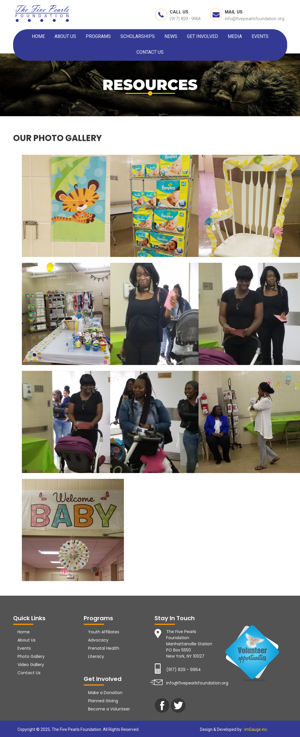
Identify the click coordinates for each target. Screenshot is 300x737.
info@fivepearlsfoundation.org (254, 18)
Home (23, 632)
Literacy (96, 656)
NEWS (170, 36)
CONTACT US (150, 52)
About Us (26, 640)
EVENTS (260, 36)
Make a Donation (105, 693)
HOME (38, 36)
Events (24, 648)
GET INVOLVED (202, 36)
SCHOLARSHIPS (137, 36)
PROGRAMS (98, 36)
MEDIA (235, 36)
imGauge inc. (255, 729)
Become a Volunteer (109, 709)
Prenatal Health (103, 648)
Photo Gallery (31, 656)
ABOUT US (65, 36)
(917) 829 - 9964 (185, 18)
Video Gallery (30, 665)
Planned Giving (103, 701)
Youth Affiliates (103, 632)
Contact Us (29, 673)
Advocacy (98, 640)
